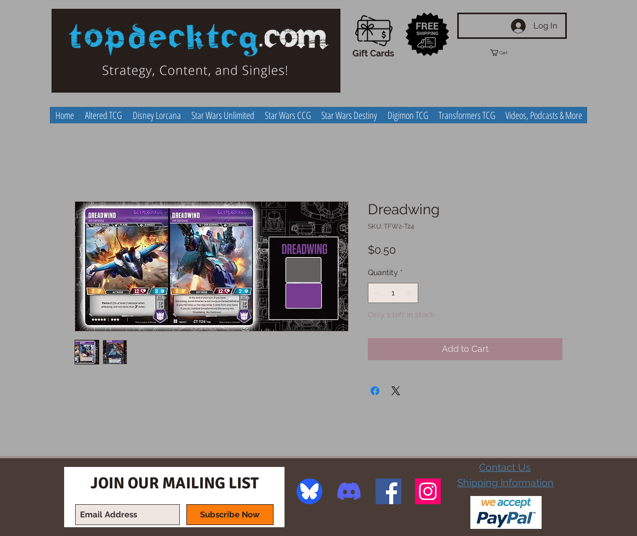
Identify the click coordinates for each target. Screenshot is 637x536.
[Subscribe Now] (230, 514)
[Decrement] (376, 293)
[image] (309, 491)
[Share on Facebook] (375, 390)
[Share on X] (395, 390)
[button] (508, 52)
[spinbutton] (393, 293)
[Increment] (410, 293)
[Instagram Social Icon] (428, 491)
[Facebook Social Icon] (388, 491)
